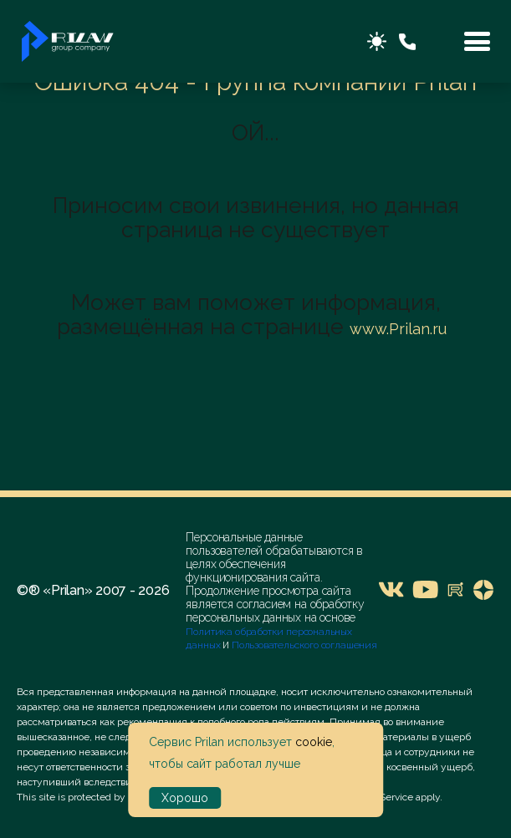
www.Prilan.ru (398, 329)
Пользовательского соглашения (303, 645)
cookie (313, 742)
